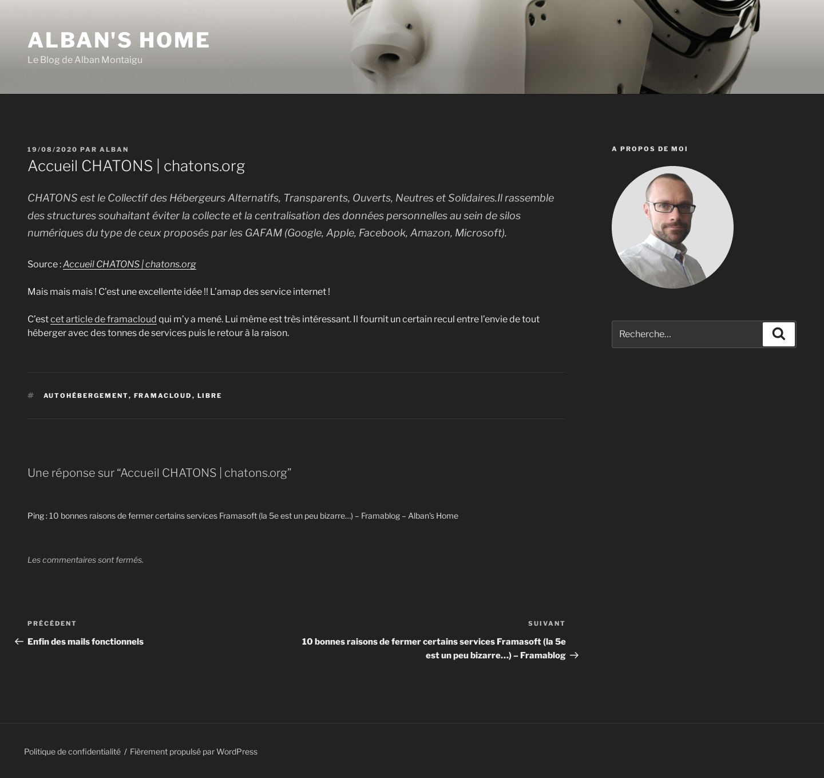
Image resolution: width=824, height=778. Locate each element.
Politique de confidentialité (72, 751)
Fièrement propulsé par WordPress (194, 751)
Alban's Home (119, 40)
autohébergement (86, 396)
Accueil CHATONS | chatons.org (129, 264)
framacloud (163, 396)
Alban (114, 149)
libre (210, 396)
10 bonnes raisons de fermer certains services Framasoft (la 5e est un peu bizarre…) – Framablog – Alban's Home (253, 515)
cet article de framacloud (103, 319)
